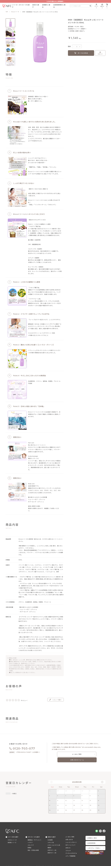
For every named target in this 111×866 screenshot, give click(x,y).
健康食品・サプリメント (35, 834)
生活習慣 (50, 834)
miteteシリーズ (12, 834)
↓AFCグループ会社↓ (94, 843)
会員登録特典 (92, 837)
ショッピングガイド (72, 837)
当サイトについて (71, 840)
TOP (7, 12)
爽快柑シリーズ (12, 837)
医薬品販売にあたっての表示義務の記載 (36, 861)
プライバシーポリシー (63, 861)
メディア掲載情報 (71, 851)
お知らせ (68, 842)
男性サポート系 (52, 848)
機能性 (50, 843)
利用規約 (52, 861)
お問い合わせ (70, 834)
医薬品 (30, 843)
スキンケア (31, 840)
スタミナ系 (51, 837)
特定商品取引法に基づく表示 (14, 861)
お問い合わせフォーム (89, 754)
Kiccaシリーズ (15, 12)
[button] (102, 776)
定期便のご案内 (92, 832)
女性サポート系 (52, 846)
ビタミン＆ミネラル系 (54, 840)
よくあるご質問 (64, 754)
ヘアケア (30, 837)
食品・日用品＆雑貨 (34, 846)
